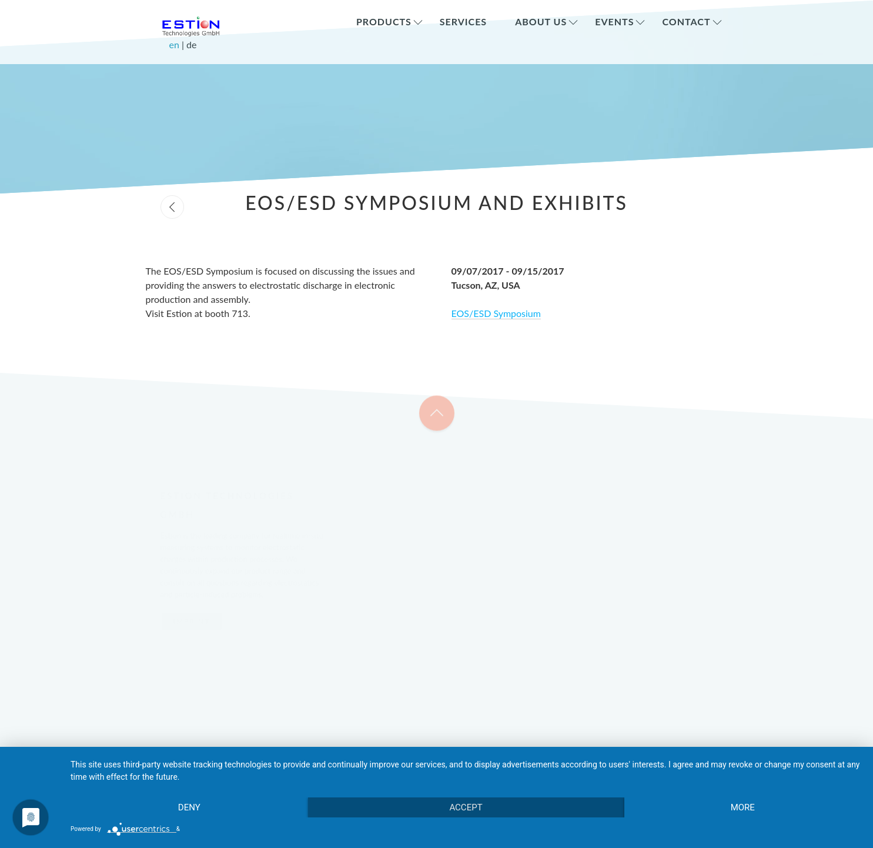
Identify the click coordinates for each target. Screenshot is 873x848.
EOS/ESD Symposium (496, 313)
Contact (686, 21)
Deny (189, 807)
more (743, 807)
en (175, 44)
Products (384, 21)
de (191, 44)
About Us (541, 21)
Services (463, 21)
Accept (465, 807)
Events (614, 21)
